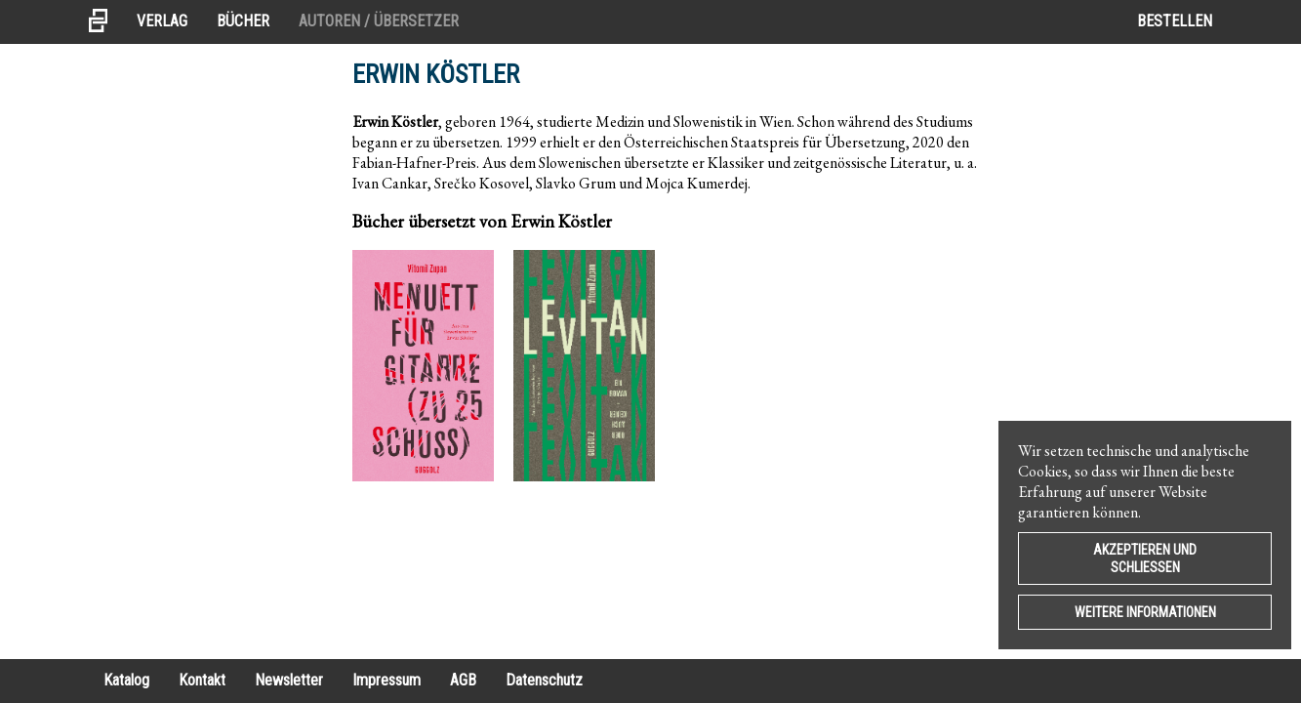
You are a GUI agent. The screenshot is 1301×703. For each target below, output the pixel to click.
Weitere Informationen (1145, 612)
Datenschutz (544, 680)
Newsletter (289, 680)
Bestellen (1174, 21)
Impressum (386, 680)
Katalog (126, 680)
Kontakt (202, 680)
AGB (463, 680)
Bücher (243, 21)
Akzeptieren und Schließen (1145, 558)
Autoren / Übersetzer (379, 21)
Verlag (162, 21)
